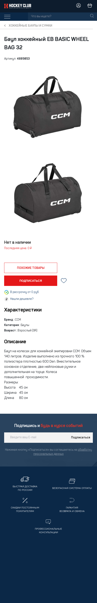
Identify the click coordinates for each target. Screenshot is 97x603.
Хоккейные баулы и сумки (30, 25)
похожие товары (31, 268)
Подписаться (80, 437)
